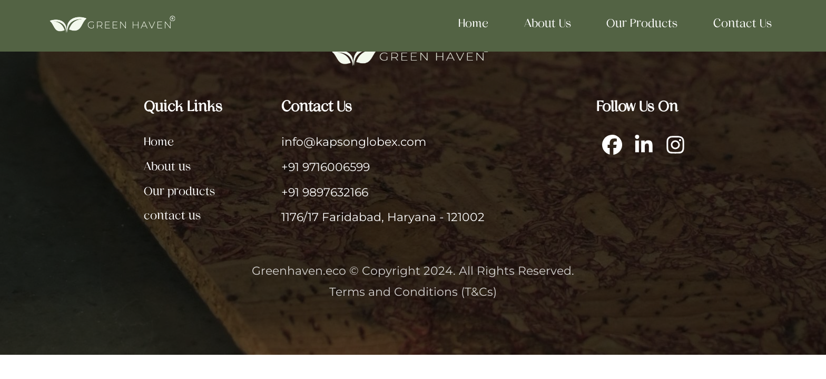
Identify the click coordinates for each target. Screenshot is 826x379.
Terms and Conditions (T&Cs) (413, 291)
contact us (742, 22)
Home (473, 22)
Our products (641, 22)
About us (547, 22)
